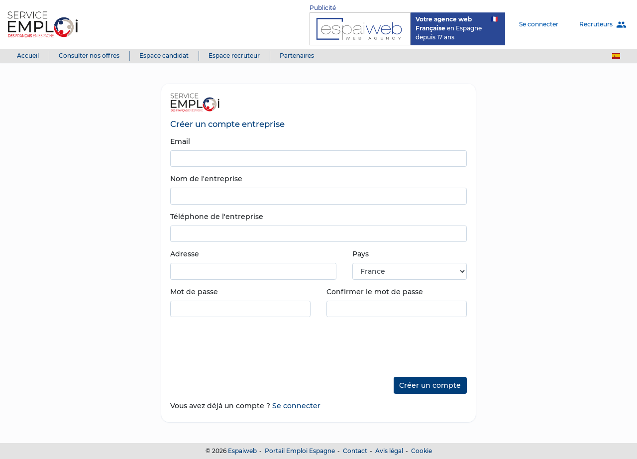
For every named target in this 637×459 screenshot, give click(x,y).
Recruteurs (603, 24)
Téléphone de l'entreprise (216, 216)
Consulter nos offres (89, 55)
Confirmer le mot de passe (374, 291)
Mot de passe (194, 291)
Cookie (421, 451)
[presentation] (245, 343)
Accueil (28, 55)
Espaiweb (242, 451)
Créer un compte (430, 385)
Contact (355, 451)
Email (180, 141)
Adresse (184, 253)
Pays (360, 253)
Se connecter (538, 24)
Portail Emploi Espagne (300, 451)
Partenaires (297, 55)
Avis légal (389, 451)
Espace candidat (164, 55)
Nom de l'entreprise (206, 178)
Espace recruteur (234, 55)
